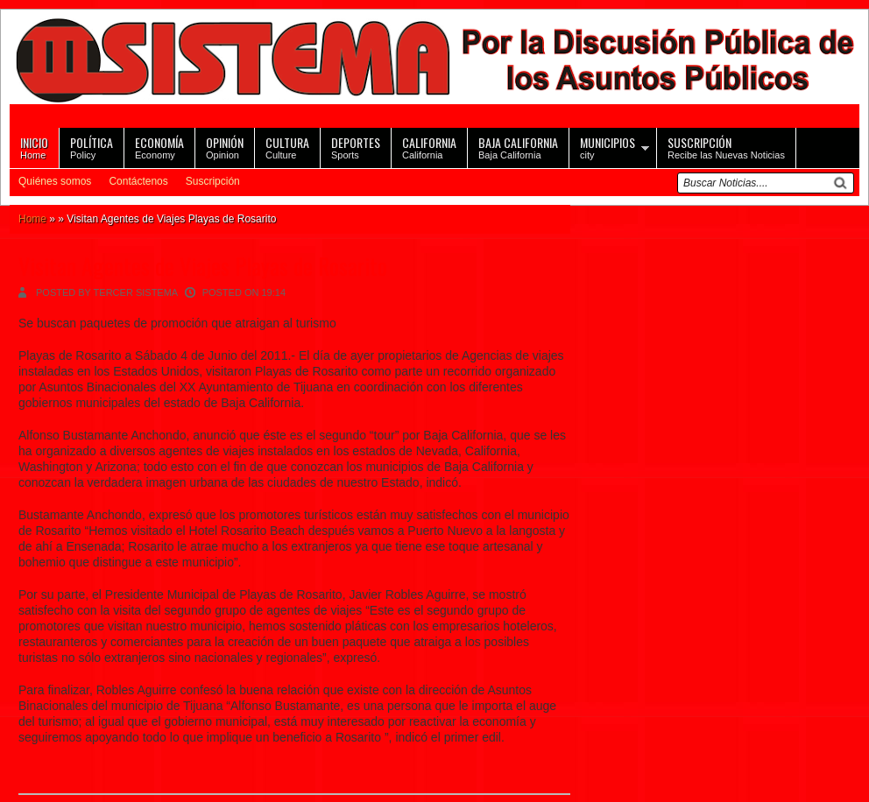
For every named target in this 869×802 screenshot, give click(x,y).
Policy (91, 146)
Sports (355, 146)
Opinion (225, 146)
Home (34, 146)
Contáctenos (138, 181)
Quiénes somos (54, 181)
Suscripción (213, 181)
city (607, 146)
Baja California (518, 146)
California (429, 146)
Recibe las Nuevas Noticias (726, 146)
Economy (159, 146)
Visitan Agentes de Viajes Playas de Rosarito (202, 266)
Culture (287, 146)
